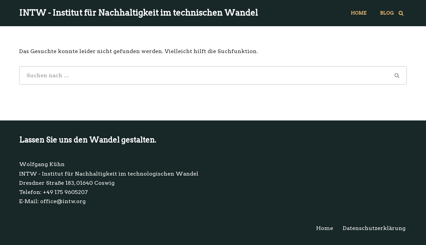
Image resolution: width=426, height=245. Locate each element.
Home (358, 13)
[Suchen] (401, 13)
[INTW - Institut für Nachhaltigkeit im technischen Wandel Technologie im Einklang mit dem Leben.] (138, 13)
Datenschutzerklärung (374, 228)
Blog (387, 13)
